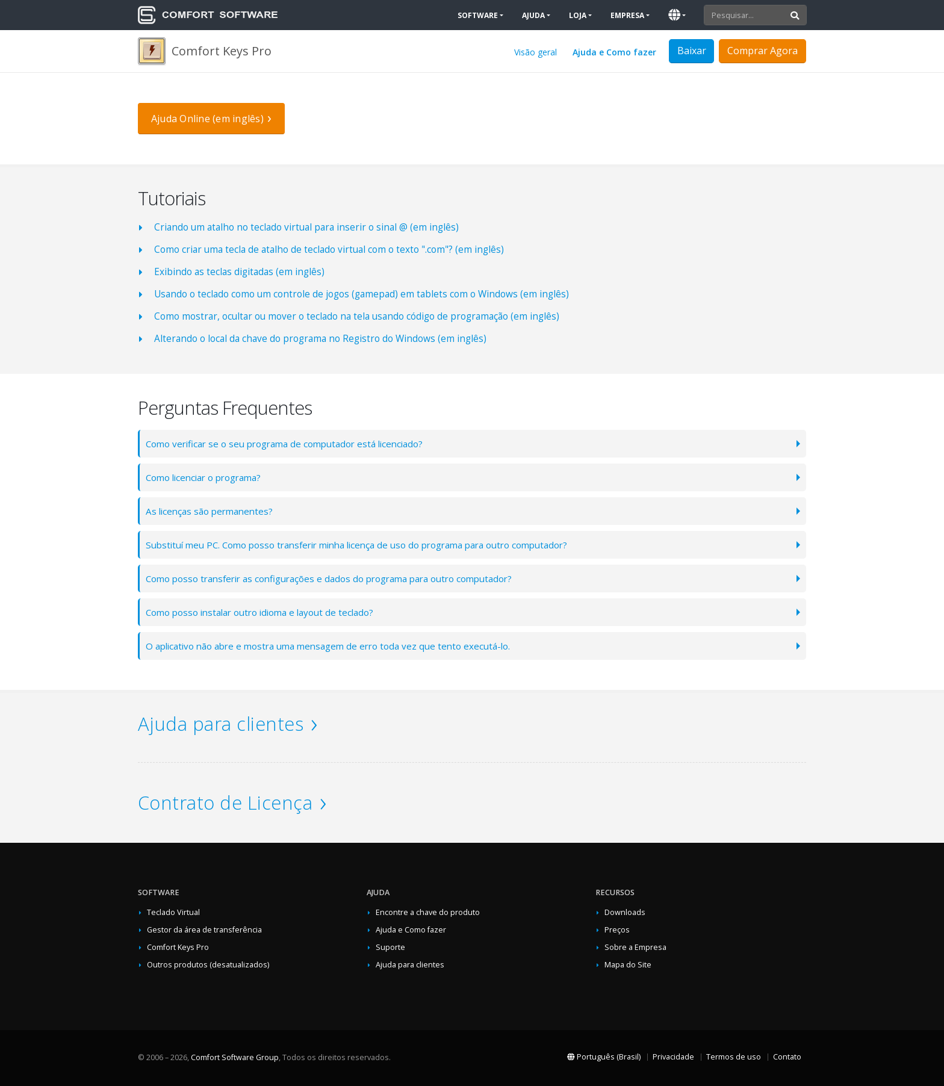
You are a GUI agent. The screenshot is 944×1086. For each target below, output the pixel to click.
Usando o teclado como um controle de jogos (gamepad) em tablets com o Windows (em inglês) (361, 294)
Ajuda (533, 15)
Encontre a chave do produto (428, 912)
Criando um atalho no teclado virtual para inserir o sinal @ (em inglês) (306, 227)
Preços (617, 930)
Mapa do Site (627, 965)
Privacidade (673, 1057)
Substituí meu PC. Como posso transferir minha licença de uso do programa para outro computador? (366, 544)
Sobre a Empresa (635, 947)
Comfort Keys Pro (178, 947)
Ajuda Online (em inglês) (207, 118)
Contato (787, 1057)
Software (478, 15)
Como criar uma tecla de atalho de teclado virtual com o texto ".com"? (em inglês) (329, 249)
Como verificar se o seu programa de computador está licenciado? (289, 443)
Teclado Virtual (173, 912)
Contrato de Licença (225, 802)
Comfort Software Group (235, 1057)
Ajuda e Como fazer (614, 52)
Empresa (627, 15)
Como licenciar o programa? (206, 477)
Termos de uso (733, 1057)
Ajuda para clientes (220, 723)
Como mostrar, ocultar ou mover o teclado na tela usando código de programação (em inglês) (356, 316)
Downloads (624, 912)
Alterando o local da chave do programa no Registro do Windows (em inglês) (320, 338)
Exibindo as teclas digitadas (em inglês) (239, 271)
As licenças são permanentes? (212, 510)
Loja (577, 15)
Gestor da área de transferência (204, 930)
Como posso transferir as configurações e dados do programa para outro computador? (335, 578)
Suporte (390, 947)
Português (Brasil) (604, 1057)
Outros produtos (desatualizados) (208, 965)
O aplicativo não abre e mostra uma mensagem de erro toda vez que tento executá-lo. (333, 645)
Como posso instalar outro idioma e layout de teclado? (263, 612)
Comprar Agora (762, 50)
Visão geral (535, 52)
